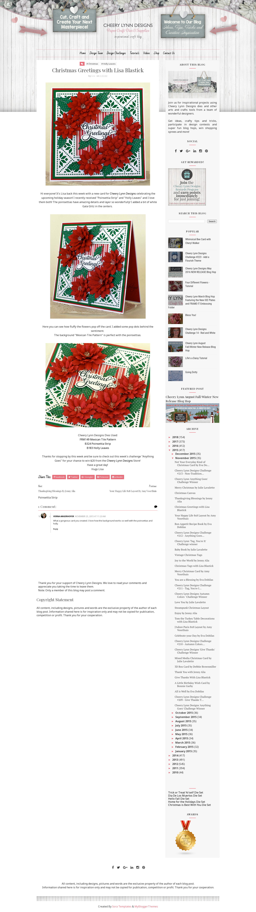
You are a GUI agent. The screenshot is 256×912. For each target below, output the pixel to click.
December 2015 (185, 454)
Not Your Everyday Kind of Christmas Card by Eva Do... (192, 463)
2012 (175, 764)
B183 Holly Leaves (98, 448)
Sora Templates (121, 906)
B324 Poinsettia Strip (98, 443)
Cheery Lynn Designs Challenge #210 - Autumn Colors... (193, 642)
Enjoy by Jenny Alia (186, 613)
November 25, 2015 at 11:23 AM (90, 516)
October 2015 (184, 713)
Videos (146, 53)
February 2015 (184, 747)
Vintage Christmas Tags (188, 555)
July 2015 (181, 725)
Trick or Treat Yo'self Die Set (185, 792)
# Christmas (92, 63)
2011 (175, 768)
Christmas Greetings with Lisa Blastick (192, 508)
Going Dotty (191, 372)
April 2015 (182, 738)
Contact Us (169, 53)
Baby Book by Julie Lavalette (191, 549)
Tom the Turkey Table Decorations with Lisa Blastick (195, 620)
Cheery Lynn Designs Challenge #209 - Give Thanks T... (193, 698)
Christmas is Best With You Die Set (189, 805)
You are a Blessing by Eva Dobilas (194, 579)
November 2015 (185, 458)
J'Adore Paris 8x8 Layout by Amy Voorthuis (193, 628)
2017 (175, 441)
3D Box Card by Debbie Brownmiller (195, 666)
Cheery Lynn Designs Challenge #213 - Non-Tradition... (193, 472)
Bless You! (190, 315)
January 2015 (183, 751)
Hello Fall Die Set (178, 798)
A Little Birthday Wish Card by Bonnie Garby (192, 684)
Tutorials (134, 53)
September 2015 (186, 717)
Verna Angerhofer (63, 516)
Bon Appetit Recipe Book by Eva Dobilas (193, 525)
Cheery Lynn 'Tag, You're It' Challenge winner (190, 542)
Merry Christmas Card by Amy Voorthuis (192, 572)
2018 (175, 437)
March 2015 (183, 742)
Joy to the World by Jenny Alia (192, 560)
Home (83, 53)
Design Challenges (116, 53)
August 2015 (183, 721)
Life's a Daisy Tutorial (196, 358)
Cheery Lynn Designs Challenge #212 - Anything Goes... (193, 534)
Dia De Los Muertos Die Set (185, 795)
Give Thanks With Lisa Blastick (192, 677)
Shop (156, 53)
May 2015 (181, 734)
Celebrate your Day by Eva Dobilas (194, 635)
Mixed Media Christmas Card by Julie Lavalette (193, 659)
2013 (175, 759)
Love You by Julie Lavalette (190, 602)
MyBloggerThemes (146, 906)
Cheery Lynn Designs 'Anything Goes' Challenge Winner (193, 706)
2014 (175, 755)
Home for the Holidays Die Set (186, 802)
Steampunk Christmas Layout (192, 608)
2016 (175, 446)
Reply (55, 529)
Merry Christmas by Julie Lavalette (195, 487)
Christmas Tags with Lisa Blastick (194, 566)
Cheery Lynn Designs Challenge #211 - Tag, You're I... (193, 586)
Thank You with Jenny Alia (190, 672)
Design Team (96, 53)
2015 (175, 450)
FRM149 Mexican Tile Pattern (98, 439)
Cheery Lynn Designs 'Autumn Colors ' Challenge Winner (192, 595)
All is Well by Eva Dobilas (189, 691)
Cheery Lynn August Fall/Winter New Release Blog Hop (200, 347)
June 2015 (181, 730)
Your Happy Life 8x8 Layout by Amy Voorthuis (195, 517)
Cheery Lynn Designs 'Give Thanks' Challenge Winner (195, 651)
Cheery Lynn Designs (123, 193)
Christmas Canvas (185, 493)
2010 (175, 772)
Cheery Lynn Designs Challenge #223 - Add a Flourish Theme (197, 257)
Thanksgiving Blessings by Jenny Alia (193, 500)
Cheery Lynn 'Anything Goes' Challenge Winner (191, 480)
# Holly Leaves (108, 63)
